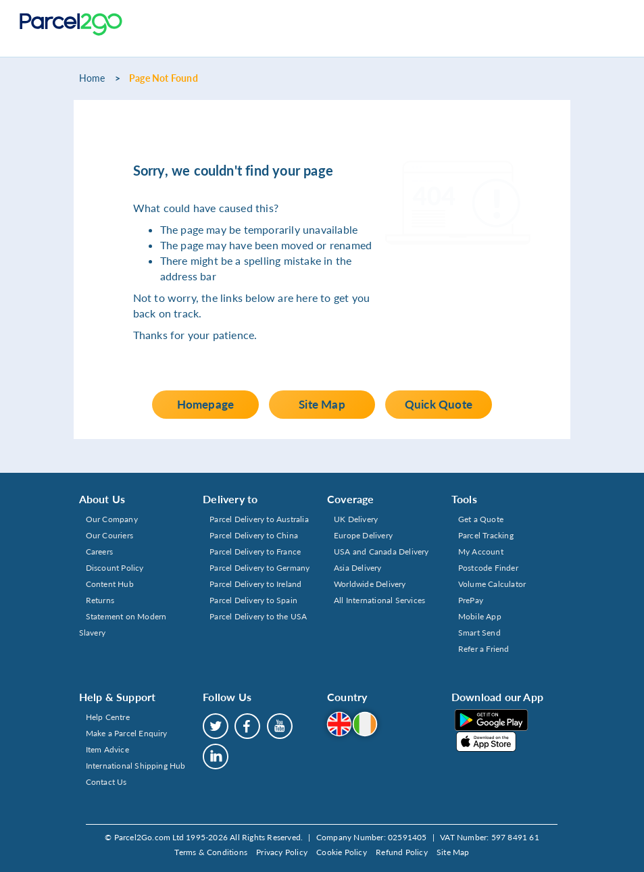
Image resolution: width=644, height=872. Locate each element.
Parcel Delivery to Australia (259, 519)
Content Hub (110, 584)
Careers (99, 551)
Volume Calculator (492, 584)
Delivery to (230, 498)
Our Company (112, 519)
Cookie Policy (341, 852)
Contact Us (106, 782)
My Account (480, 551)
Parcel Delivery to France (255, 551)
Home (92, 78)
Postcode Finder (488, 568)
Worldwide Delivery (370, 584)
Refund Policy (402, 852)
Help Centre (108, 717)
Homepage (205, 404)
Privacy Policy (281, 852)
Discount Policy (115, 568)
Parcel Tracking (486, 535)
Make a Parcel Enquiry (127, 733)
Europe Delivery (363, 535)
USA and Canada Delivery (381, 551)
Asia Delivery (358, 568)
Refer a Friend (484, 649)
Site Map (322, 404)
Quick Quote (438, 404)
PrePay (470, 600)
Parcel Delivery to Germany (259, 568)
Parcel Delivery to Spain (253, 600)
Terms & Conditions (210, 852)
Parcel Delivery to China (253, 535)
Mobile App (479, 616)
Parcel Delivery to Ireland (255, 584)
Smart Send (479, 632)
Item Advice (107, 749)
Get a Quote (480, 519)
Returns (100, 600)
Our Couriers (109, 535)
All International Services (379, 600)
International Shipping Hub (136, 766)
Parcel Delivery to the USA (258, 616)
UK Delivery (356, 519)
